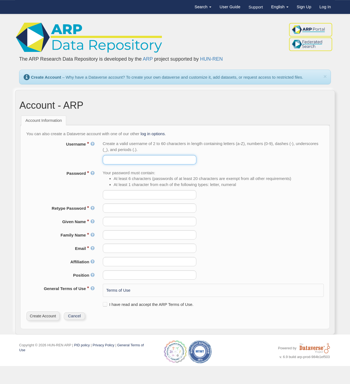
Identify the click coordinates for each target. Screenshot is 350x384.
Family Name (78, 235)
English (279, 6)
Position (83, 275)
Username (80, 144)
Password (80, 173)
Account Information (43, 120)
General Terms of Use (69, 288)
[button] (43, 316)
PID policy (82, 345)
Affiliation (82, 261)
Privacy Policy (103, 345)
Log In (325, 6)
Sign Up (304, 6)
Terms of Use (118, 290)
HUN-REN (211, 59)
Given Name (78, 221)
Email (84, 248)
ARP (148, 59)
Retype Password (73, 208)
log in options (153, 133)
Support (256, 7)
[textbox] (150, 159)
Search (202, 6)
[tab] (43, 120)
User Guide (230, 6)
